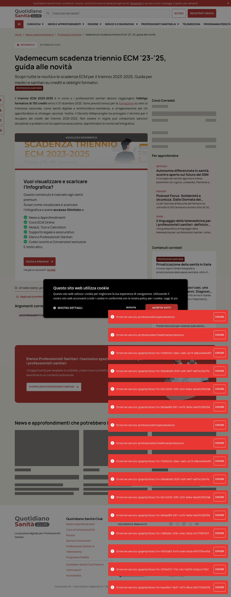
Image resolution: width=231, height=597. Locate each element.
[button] (67, 310)
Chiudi (219, 316)
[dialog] (115, 298)
